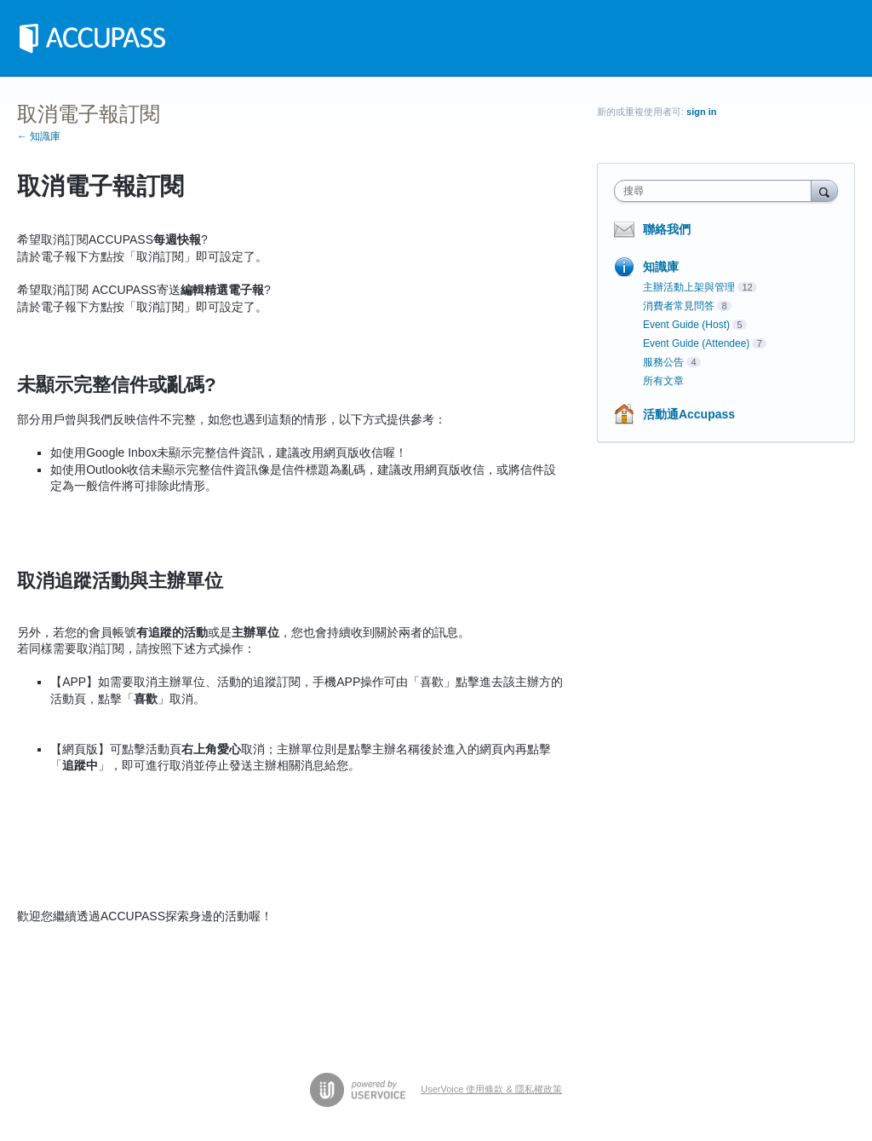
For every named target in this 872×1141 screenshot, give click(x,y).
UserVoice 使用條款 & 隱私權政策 (491, 1089)
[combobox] (716, 191)
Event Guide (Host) (686, 325)
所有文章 (663, 381)
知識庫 (661, 267)
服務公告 (663, 362)
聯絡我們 (667, 229)
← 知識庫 (38, 136)
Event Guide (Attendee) (696, 343)
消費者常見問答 (678, 306)
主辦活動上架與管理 (689, 287)
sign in (701, 112)
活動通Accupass (689, 414)
